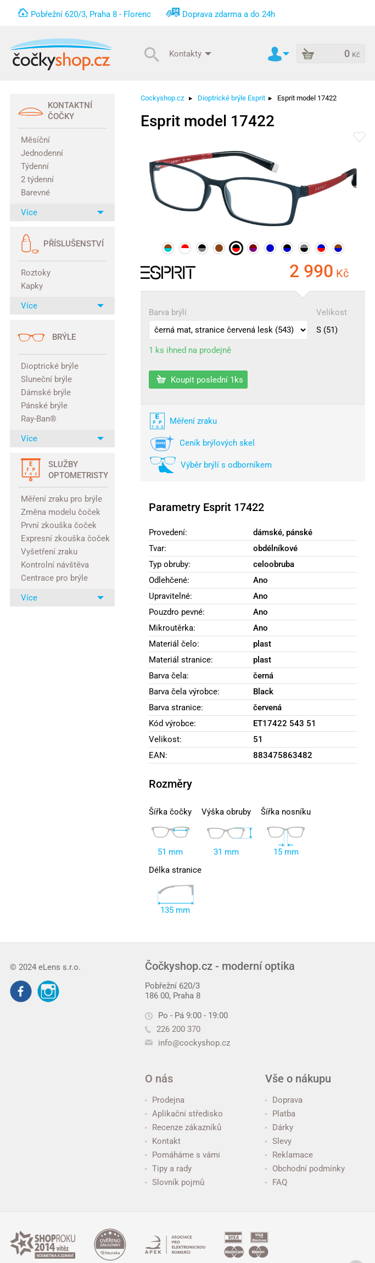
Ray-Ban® (39, 419)
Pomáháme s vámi (182, 1155)
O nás (159, 1078)
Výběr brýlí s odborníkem (226, 465)
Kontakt (163, 1141)
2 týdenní (37, 179)
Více (62, 212)
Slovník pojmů (174, 1182)
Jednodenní (42, 153)
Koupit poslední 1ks (199, 379)
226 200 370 (172, 1029)
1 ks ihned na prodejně (190, 350)
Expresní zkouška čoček (64, 538)
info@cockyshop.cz (194, 1043)
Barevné (35, 193)
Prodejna (164, 1100)
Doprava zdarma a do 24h (228, 14)
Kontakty (190, 53)
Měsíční (35, 140)
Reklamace (289, 1155)
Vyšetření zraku (49, 552)
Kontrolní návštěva (55, 565)
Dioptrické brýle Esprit (231, 98)
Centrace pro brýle (54, 578)
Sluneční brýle (46, 379)
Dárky (279, 1127)
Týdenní (35, 166)
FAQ (276, 1182)
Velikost (331, 312)
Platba (280, 1114)
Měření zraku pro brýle (61, 499)
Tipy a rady (168, 1169)
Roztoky (36, 273)
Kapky (32, 286)
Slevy (278, 1141)
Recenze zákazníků (183, 1127)
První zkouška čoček (59, 525)
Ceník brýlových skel (217, 443)
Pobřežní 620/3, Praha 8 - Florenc (91, 14)
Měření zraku (193, 421)
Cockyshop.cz (162, 98)
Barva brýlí (168, 312)
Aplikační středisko (184, 1114)
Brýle (64, 337)
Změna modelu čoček (60, 512)
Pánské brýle (44, 406)
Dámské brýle (46, 392)
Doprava (284, 1100)
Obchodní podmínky (305, 1169)
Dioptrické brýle (50, 366)
